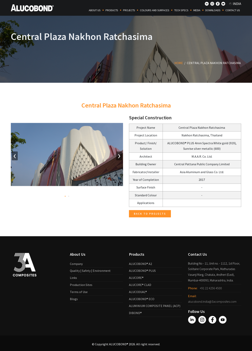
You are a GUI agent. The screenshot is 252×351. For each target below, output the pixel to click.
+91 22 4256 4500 (211, 288)
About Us (95, 10)
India (235, 3)
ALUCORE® (136, 278)
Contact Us (232, 10)
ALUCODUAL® (138, 292)
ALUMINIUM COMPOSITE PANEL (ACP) (154, 306)
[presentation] (15, 156)
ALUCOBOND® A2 (140, 264)
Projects (129, 10)
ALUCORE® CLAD (140, 285)
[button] (65, 197)
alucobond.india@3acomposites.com (212, 301)
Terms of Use (79, 292)
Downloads (212, 10)
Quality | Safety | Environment (90, 271)
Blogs (74, 299)
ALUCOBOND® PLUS (142, 271)
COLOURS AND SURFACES (154, 10)
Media (196, 10)
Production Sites (81, 285)
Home (178, 63)
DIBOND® (135, 313)
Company (76, 264)
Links (73, 278)
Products (112, 10)
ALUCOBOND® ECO (141, 299)
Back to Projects (150, 213)
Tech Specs (181, 10)
